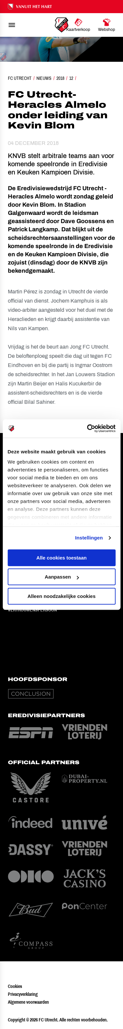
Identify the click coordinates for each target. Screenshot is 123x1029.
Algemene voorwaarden (28, 1002)
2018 (60, 78)
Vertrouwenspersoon (32, 610)
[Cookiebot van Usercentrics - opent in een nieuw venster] (87, 428)
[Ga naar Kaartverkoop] (78, 25)
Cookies (15, 986)
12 (71, 78)
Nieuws (43, 78)
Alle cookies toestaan (61, 557)
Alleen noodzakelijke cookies (62, 596)
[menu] (12, 25)
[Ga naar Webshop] (106, 25)
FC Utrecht (19, 78)
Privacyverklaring (23, 994)
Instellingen (89, 537)
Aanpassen (62, 577)
